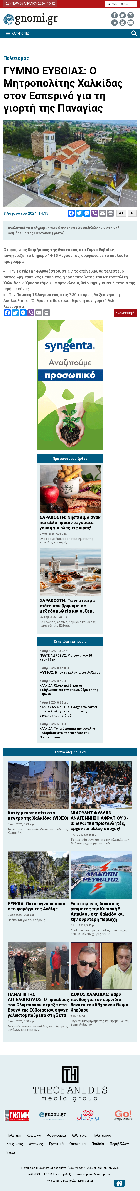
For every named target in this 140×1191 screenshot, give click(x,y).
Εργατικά (56, 1144)
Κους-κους (14, 1144)
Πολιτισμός (16, 58)
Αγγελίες (36, 1144)
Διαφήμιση (94, 1167)
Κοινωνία (34, 1135)
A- (132, 213)
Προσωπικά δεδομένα (51, 1167)
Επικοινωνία (111, 1167)
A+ (121, 213)
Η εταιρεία (28, 1167)
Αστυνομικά (56, 1135)
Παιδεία (97, 1144)
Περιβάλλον (119, 1144)
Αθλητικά (79, 1135)
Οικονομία (77, 1144)
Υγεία (10, 1152)
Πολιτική (13, 1135)
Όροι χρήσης (76, 1167)
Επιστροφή (125, 313)
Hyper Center (85, 1180)
